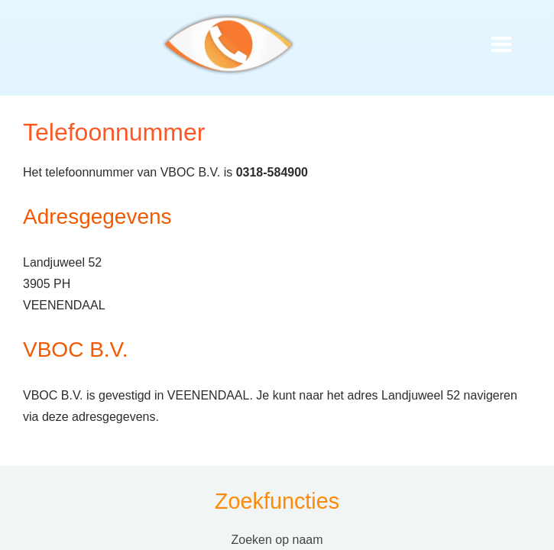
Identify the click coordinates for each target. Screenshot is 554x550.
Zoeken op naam (276, 539)
